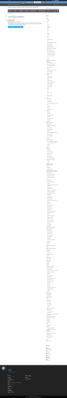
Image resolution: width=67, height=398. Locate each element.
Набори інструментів (50, 197)
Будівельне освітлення (50, 220)
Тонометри (48, 112)
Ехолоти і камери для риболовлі (50, 227)
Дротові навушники (50, 71)
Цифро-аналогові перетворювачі (51, 248)
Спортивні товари (48, 300)
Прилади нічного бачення (50, 254)
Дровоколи (48, 223)
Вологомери (48, 320)
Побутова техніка (48, 98)
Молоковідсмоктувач (50, 115)
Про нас (47, 339)
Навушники (48, 68)
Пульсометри (49, 113)
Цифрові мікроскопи (49, 62)
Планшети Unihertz (49, 80)
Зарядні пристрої (49, 269)
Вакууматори (49, 106)
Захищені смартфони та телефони (52, 42)
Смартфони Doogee (50, 45)
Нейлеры (48, 214)
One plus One (49, 27)
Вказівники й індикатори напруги (51, 316)
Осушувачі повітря (49, 109)
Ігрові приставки (48, 226)
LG (47, 22)
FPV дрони (48, 285)
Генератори (48, 183)
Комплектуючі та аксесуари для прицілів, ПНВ (50, 330)
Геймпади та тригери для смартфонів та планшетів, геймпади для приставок (52, 171)
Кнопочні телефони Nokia (50, 51)
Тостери (48, 107)
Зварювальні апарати (50, 217)
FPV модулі (48, 273)
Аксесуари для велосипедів (50, 266)
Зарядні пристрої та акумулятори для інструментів (52, 185)
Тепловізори (48, 242)
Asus (47, 89)
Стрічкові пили (49, 209)
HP (47, 97)
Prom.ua (38, 396)
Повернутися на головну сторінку (16, 26)
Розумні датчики (48, 257)
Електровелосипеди (50, 232)
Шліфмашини (49, 194)
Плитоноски (48, 291)
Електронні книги (48, 296)
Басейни (47, 326)
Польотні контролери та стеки (51, 278)
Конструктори (49, 150)
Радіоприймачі (48, 294)
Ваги (47, 104)
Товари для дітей (48, 309)
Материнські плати (49, 297)
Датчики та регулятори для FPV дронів (52, 270)
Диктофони (48, 319)
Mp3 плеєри (48, 167)
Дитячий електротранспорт (51, 239)
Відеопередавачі (49, 276)
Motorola (48, 33)
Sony (47, 24)
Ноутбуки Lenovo (49, 92)
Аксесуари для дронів (50, 288)
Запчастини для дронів (50, 275)
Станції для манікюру (50, 118)
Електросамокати (49, 230)
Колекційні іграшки (49, 153)
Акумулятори (48, 261)
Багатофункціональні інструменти (52, 200)
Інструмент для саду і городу (51, 191)
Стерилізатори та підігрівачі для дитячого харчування (53, 314)
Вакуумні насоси (49, 206)
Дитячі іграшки (48, 148)
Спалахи (48, 162)
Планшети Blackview (50, 83)
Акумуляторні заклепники (50, 215)
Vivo (47, 36)
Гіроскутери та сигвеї (50, 235)
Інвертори (47, 263)
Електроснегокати (49, 236)
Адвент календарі (49, 156)
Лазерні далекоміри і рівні (50, 181)
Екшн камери (48, 121)
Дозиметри (48, 331)
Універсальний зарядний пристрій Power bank (51, 60)
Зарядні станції (48, 260)
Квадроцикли (49, 238)
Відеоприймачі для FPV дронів (51, 287)
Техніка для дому (49, 101)
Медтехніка (48, 110)
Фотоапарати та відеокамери (50, 159)
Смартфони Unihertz (50, 39)
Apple (48, 21)
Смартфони (48, 19)
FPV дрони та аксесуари (49, 267)
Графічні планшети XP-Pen (51, 174)
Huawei (48, 30)
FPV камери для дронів (50, 281)
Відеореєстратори (49, 293)
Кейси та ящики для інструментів (51, 211)
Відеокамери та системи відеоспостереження (49, 164)
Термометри (49, 119)
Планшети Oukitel (49, 77)
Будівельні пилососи (50, 188)
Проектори (47, 138)
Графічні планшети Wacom (51, 177)
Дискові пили (49, 203)
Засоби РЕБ (48, 290)
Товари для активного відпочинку (51, 333)
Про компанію (11, 371)
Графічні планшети (49, 172)
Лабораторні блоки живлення (50, 317)
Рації (47, 178)
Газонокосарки (49, 224)
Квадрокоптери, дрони (49, 122)
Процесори (48, 144)
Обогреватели (48, 334)
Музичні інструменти (50, 135)
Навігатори (48, 147)
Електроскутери (49, 233)
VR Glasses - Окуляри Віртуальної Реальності (51, 126)
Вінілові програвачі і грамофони (50, 245)
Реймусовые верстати (50, 212)
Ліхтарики (47, 251)
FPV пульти (48, 284)
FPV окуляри (49, 282)
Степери (48, 306)
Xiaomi (48, 28)
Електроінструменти (49, 180)
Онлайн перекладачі (50, 129)
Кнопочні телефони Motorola (51, 54)
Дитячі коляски (49, 312)
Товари (47, 18)
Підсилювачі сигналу (50, 279)
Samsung (48, 25)
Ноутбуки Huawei (49, 95)
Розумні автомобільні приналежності (52, 132)
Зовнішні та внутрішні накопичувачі (52, 141)
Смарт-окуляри (48, 337)
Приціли (47, 264)
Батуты (47, 323)
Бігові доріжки (49, 303)
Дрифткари (48, 241)
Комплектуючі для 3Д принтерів (51, 48)
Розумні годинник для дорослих (51, 65)
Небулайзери (49, 116)
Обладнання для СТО (50, 221)
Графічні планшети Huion (50, 175)
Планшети (47, 74)
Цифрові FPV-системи (50, 272)
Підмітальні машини (50, 218)
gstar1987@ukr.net (48, 351)
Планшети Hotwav (49, 86)
